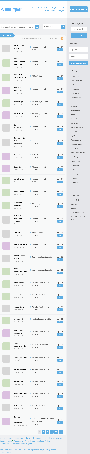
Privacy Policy (6, 452)
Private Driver (19, 319)
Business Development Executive (19, 61)
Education (74, 106)
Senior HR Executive (18, 89)
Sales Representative (20, 270)
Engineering (75, 110)
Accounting (75, 76)
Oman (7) (74, 204)
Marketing (74, 148)
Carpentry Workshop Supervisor (18, 218)
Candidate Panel (44, 8)
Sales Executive (20, 357)
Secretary (74, 174)
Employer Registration (48, 450)
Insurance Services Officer (20, 76)
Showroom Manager (18, 203)
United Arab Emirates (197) (79, 218)
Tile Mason (18, 232)
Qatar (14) (74, 208)
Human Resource (77, 127)
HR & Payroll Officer (19, 47)
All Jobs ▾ (7, 35)
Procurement (75, 161)
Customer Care (76, 98)
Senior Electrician (18, 126)
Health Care (75, 123)
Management (76, 140)
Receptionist (19, 191)
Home (34, 8)
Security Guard (20, 167)
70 (56, 432)
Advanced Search (48, 11)
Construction (75, 93)
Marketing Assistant (18, 331)
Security (74, 178)
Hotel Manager (20, 369)
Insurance (74, 131)
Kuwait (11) (75, 200)
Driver (73, 102)
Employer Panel (58, 8)
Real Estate (75, 165)
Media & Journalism (78, 153)
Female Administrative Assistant (20, 420)
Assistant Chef (20, 381)
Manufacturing (76, 144)
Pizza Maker (19, 155)
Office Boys (18, 102)
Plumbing (74, 157)
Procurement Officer (19, 257)
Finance (73, 114)
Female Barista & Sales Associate (20, 141)
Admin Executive (21, 295)
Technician (75, 182)
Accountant (19, 283)
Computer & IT (76, 89)
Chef (72, 85)
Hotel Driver (19, 179)
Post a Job (60, 11)
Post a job (74, 9)
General (74, 119)
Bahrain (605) (75, 196)
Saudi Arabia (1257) (78, 213)
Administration (76, 81)
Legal (73, 136)
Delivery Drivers (20, 406)
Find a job (83, 9)
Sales (73, 170)
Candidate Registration (30, 450)
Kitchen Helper (20, 114)
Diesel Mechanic (20, 244)
